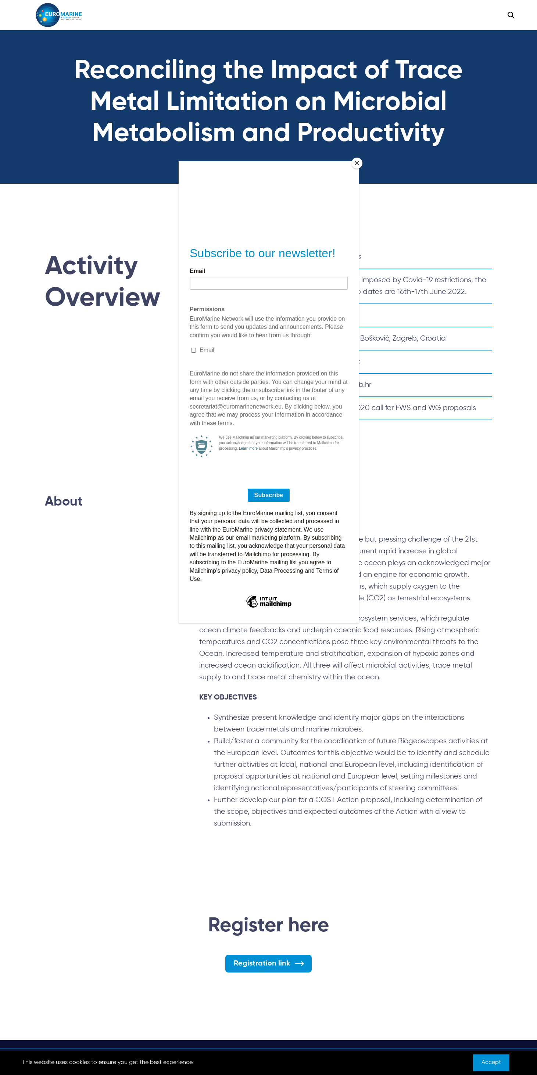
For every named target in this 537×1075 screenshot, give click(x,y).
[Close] (356, 163)
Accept (491, 1062)
